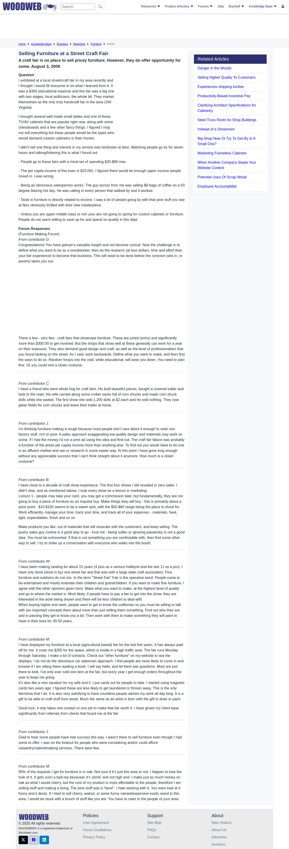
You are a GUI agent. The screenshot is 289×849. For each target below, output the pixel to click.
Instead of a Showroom (216, 129)
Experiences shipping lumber (221, 87)
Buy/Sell (236, 6)
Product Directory (179, 6)
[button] (23, 840)
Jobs (220, 6)
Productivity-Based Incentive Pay (224, 96)
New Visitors (222, 823)
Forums (205, 6)
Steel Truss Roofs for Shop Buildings (227, 120)
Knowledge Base (263, 6)
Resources (150, 6)
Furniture (96, 44)
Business (62, 44)
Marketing (79, 44)
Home (22, 44)
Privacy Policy (94, 837)
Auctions (218, 844)
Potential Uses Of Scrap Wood (222, 177)
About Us (219, 830)
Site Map (154, 823)
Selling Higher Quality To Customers (227, 77)
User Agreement (96, 823)
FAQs (151, 830)
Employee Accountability (217, 186)
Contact (153, 837)
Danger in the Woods (214, 68)
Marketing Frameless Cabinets (222, 153)
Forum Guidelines (97, 830)
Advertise (219, 837)
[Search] (78, 7)
